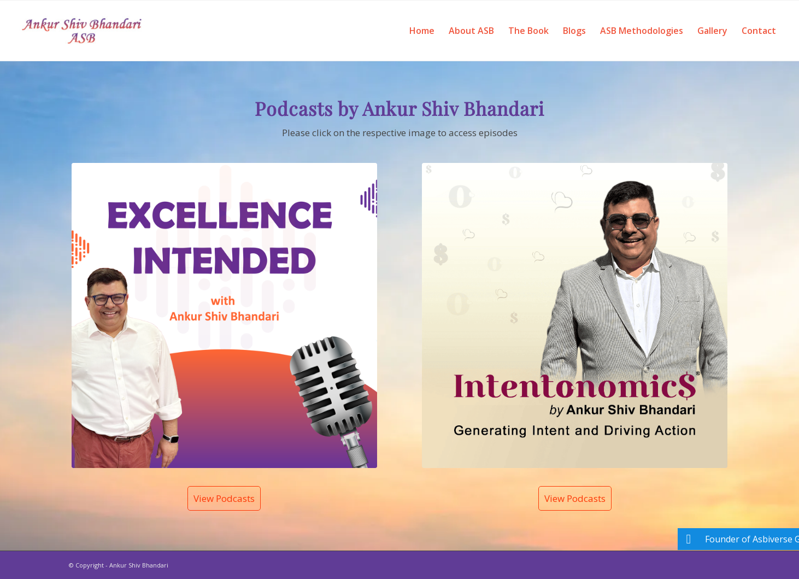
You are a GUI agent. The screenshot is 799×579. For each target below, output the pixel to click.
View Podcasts (224, 498)
